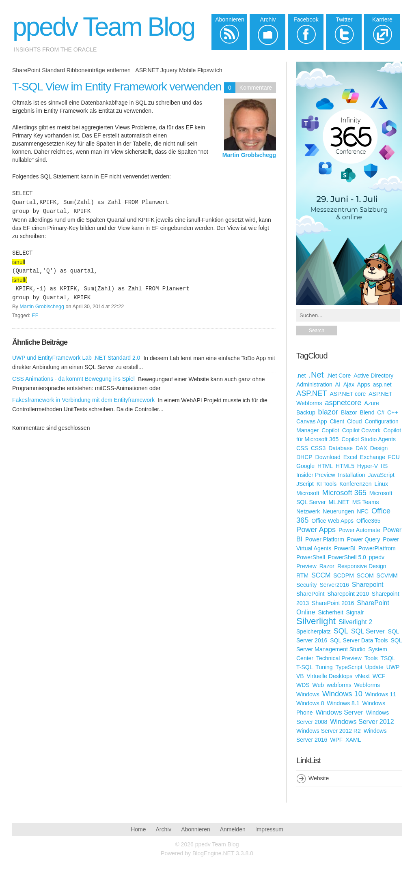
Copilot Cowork (361, 430)
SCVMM (387, 575)
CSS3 (318, 448)
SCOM (365, 575)
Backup (305, 412)
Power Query (363, 539)
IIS (384, 466)
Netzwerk (308, 511)
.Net (315, 374)
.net (301, 375)
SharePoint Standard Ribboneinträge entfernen (71, 70)
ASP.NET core (348, 394)
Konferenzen (355, 484)
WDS (303, 685)
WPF (336, 739)
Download (328, 457)
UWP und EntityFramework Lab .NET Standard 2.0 (76, 357)
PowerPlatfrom (377, 548)
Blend (367, 412)
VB (300, 676)
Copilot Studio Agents (368, 439)
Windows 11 (380, 694)
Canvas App (311, 421)
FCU (394, 457)
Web (318, 685)
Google (305, 466)
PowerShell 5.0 (347, 557)
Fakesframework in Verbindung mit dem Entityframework (83, 400)
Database (340, 448)
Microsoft (307, 493)
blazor (328, 412)
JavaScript (381, 475)
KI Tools (327, 484)
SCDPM (343, 575)
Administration (314, 384)
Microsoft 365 (344, 493)
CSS (302, 448)
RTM (302, 575)
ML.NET (339, 502)
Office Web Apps (332, 520)
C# (380, 412)
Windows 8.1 (343, 703)
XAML (353, 739)
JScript (305, 484)
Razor (326, 566)
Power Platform (324, 539)
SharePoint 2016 (333, 603)
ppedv (376, 557)
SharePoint (310, 593)
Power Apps (316, 530)
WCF (379, 676)
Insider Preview (315, 475)
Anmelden (233, 829)
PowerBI (345, 548)
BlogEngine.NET (213, 853)
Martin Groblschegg (249, 155)
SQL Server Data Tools (359, 640)
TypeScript (349, 667)
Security (306, 585)
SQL (341, 631)
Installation (351, 475)
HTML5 (345, 466)
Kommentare (255, 87)
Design (379, 448)
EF (35, 315)
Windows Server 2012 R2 (328, 731)
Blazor (349, 412)
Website (318, 778)
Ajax (348, 384)
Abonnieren (195, 829)
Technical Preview (339, 658)
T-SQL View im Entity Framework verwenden (117, 86)
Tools (371, 658)
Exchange (372, 457)
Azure (371, 403)
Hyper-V (367, 466)
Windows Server (339, 712)
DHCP (304, 457)
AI (338, 384)
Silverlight (316, 621)
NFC (363, 511)
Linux (381, 484)
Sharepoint (368, 584)
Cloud (354, 421)
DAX (361, 448)
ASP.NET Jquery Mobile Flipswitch (178, 70)
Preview (306, 566)
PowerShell (310, 557)
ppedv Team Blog (103, 26)
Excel (350, 457)
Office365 (368, 520)
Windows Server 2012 (362, 721)
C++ (392, 412)
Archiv (163, 829)
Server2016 (334, 585)
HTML (325, 466)
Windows (307, 694)
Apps (363, 384)
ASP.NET (311, 393)
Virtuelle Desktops (330, 676)
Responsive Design (361, 566)
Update (374, 667)
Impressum (269, 829)
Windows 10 (342, 694)
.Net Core (338, 375)
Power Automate (359, 530)
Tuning (323, 667)
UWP (393, 667)
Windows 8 (310, 703)
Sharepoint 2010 (348, 593)
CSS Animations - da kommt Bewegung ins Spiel (73, 379)
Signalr (355, 612)
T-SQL (304, 667)
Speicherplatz (313, 631)
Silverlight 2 (355, 621)
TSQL (387, 658)
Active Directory (373, 375)
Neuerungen (338, 511)
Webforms (367, 685)
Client (337, 421)
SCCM (320, 575)
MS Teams (365, 502)
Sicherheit (330, 612)
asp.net (382, 384)
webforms (339, 685)
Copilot (330, 430)
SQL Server (368, 631)
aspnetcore (343, 403)
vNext (362, 676)
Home (138, 829)
